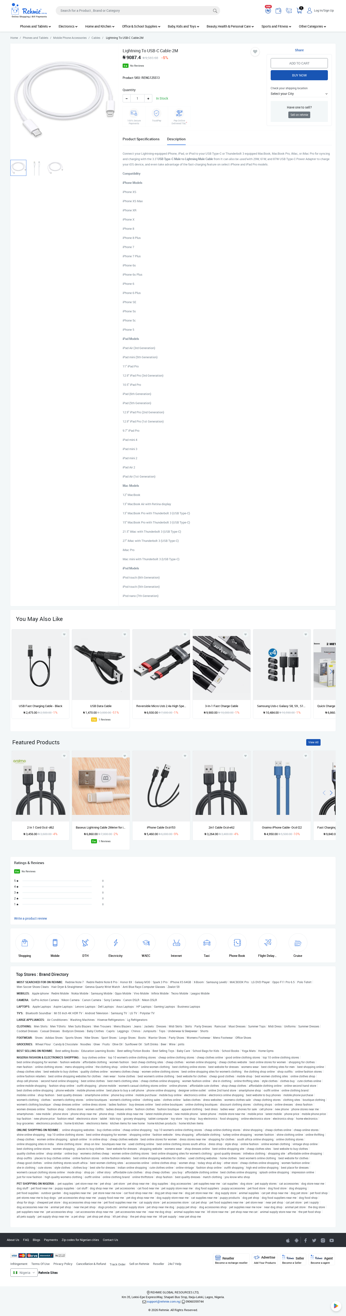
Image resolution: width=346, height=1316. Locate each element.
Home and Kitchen (100, 26)
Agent (322, 1259)
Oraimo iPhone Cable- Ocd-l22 (282, 827)
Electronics (68, 26)
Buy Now (299, 75)
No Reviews (137, 65)
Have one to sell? (299, 107)
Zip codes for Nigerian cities (80, 1240)
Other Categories (312, 26)
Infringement (19, 1264)
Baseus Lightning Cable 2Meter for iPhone (101, 827)
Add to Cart (299, 63)
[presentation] (324, 671)
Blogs (36, 1240)
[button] (299, 93)
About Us (13, 1240)
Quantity (129, 90)
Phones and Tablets (35, 26)
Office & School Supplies (141, 26)
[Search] (138, 10)
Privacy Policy (62, 1264)
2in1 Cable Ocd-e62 (221, 827)
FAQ (26, 1240)
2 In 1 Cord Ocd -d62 (40, 827)
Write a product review (30, 918)
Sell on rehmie (299, 115)
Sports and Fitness (276, 26)
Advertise (265, 1259)
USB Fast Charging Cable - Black (40, 706)
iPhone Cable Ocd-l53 (161, 827)
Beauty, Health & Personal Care (230, 26)
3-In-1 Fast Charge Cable (221, 706)
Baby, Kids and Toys (183, 26)
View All (313, 742)
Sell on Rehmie (139, 1264)
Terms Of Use (40, 1264)
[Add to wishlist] (64, 756)
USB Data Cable (101, 706)
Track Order (117, 1264)
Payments (51, 1240)
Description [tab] (176, 139)
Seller (293, 1259)
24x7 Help (174, 1264)
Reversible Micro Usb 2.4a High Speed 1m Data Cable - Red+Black (161, 706)
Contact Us (110, 1240)
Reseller (158, 1264)
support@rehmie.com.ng (163, 1301)
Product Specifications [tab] (141, 139)
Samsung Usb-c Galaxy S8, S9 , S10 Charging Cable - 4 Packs (282, 706)
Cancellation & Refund (91, 1264)
